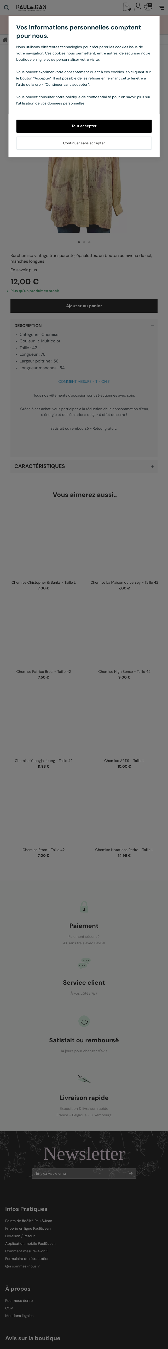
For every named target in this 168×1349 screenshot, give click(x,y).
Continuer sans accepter (84, 143)
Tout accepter (83, 126)
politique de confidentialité (88, 97)
